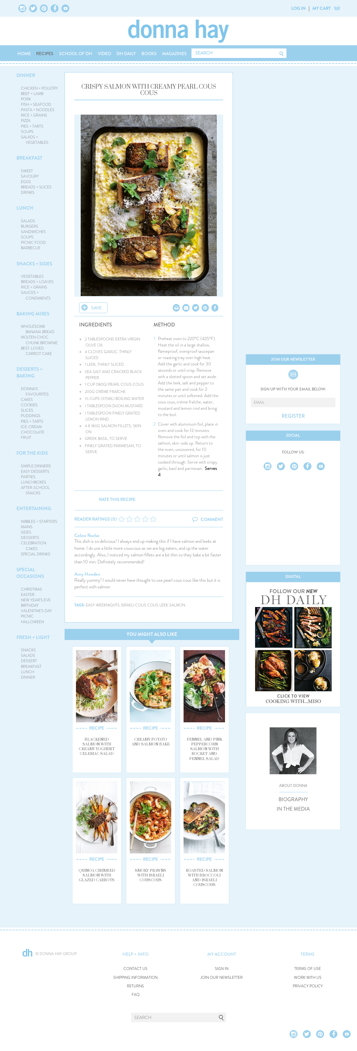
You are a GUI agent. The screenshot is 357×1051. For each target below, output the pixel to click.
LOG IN (298, 8)
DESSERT (29, 661)
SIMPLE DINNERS (36, 466)
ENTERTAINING (33, 508)
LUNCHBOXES (33, 482)
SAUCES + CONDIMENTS (36, 295)
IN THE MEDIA (293, 809)
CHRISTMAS (31, 589)
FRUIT (26, 437)
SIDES (26, 532)
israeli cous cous (139, 605)
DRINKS (27, 192)
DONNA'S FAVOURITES (35, 391)
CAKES (27, 399)
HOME (24, 53)
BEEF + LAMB (32, 94)
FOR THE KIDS (32, 453)
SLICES (27, 410)
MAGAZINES (174, 53)
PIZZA (25, 120)
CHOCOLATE (32, 432)
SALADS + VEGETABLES (35, 139)
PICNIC (27, 616)
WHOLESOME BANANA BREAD (38, 329)
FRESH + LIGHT (33, 637)
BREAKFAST (29, 158)
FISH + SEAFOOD (36, 104)
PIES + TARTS (32, 126)
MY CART (321, 8)
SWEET (27, 171)
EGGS (26, 182)
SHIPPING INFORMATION (135, 977)
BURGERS (29, 226)
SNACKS (28, 650)
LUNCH (24, 208)
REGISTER (293, 416)
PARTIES (28, 477)
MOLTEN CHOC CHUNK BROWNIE (39, 339)
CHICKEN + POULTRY (39, 88)
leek (164, 605)
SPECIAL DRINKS (35, 554)
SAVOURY (30, 176)
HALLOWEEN (32, 622)
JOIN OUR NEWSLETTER (221, 977)
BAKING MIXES (32, 313)
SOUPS (27, 132)
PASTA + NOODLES (37, 110)
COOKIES (29, 405)
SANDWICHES (33, 232)
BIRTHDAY (30, 605)
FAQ (136, 994)
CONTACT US (135, 969)
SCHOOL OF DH (75, 53)
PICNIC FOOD (33, 242)
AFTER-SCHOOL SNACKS (35, 490)
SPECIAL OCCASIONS (30, 573)
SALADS (28, 221)
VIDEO (104, 53)
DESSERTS (30, 538)
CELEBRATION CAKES (33, 545)
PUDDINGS (31, 416)
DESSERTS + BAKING (29, 372)
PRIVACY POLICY (308, 986)
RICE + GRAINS (34, 115)
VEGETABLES (32, 276)
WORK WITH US (308, 977)
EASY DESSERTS (35, 471)
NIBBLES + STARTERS (39, 521)
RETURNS (135, 986)
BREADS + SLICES (36, 187)
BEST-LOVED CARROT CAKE (36, 351)
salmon (177, 605)
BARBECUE (31, 248)
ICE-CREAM (31, 427)
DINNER (25, 75)
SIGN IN (222, 969)
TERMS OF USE (307, 969)
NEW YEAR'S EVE (36, 600)
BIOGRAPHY (293, 799)
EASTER (27, 595)
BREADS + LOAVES (37, 282)
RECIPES (44, 53)
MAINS (27, 527)
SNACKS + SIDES (34, 263)
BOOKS (149, 53)
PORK (26, 99)
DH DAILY (126, 53)
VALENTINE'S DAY (36, 611)
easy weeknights (103, 605)
